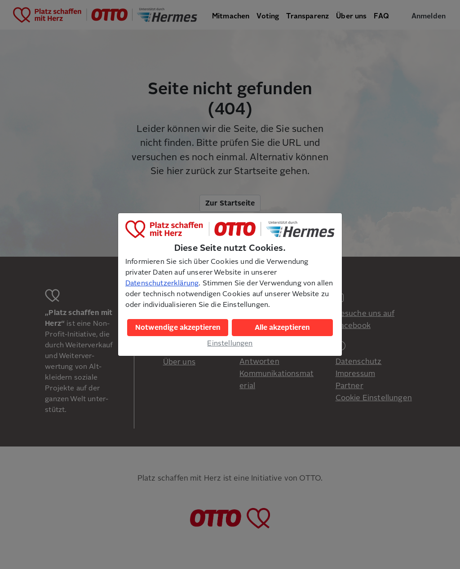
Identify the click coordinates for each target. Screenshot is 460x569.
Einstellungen (229, 343)
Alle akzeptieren (282, 328)
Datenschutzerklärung (162, 283)
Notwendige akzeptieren (178, 328)
